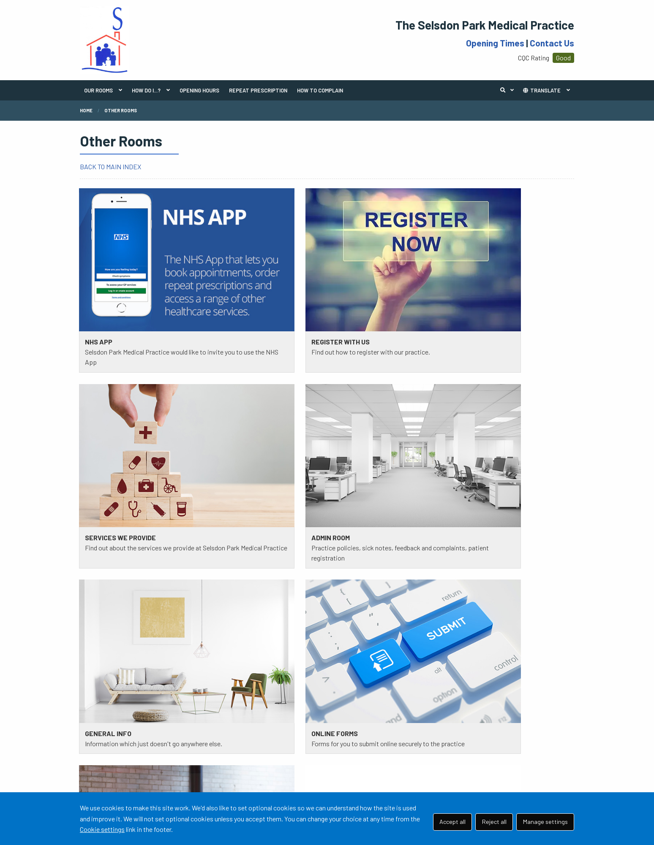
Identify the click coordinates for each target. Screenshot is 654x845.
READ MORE (101, 619)
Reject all (494, 821)
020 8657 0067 (136, 550)
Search (509, 90)
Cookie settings (102, 829)
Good (563, 58)
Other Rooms (120, 110)
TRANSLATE (541, 90)
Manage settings (545, 821)
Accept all (452, 821)
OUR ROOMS (98, 90)
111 (125, 560)
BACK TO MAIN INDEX (110, 166)
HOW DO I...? (146, 90)
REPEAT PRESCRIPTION (258, 90)
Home (86, 110)
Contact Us (552, 43)
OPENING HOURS (199, 90)
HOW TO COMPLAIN (320, 90)
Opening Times (495, 43)
